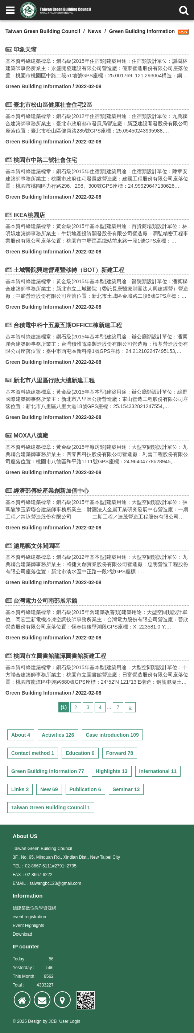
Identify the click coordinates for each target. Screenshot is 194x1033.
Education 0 (80, 753)
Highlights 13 (112, 771)
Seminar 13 (126, 789)
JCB (53, 1021)
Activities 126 (58, 735)
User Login (69, 1021)
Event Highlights (28, 925)
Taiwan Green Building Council (42, 31)
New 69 (49, 789)
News (95, 31)
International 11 (158, 771)
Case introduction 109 (112, 735)
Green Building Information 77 (47, 771)
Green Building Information (38, 86)
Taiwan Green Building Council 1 (50, 807)
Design (34, 1021)
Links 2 (20, 789)
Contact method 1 (32, 753)
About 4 (20, 735)
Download (22, 934)
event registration (29, 916)
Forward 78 (119, 753)
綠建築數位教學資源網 (34, 908)
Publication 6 (85, 789)
